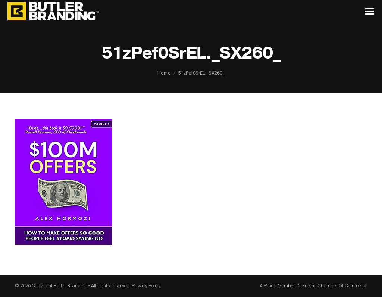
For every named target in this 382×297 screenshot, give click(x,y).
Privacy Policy (146, 285)
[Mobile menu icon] (370, 11)
